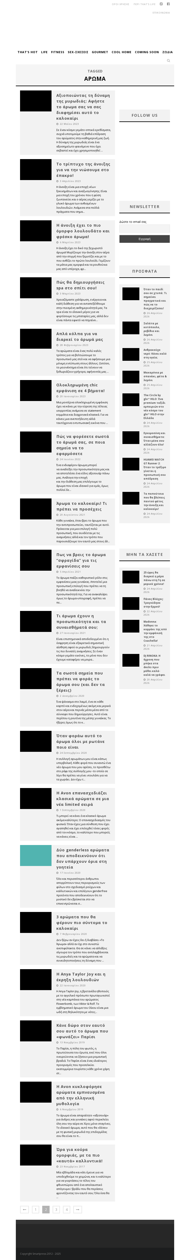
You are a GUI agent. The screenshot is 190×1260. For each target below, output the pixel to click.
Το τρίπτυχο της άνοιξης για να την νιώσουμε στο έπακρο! (83, 169)
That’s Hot (28, 52)
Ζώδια (167, 52)
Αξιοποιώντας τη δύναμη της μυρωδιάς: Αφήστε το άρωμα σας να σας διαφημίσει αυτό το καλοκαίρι (83, 107)
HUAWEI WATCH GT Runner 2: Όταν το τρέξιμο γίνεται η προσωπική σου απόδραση (155, 469)
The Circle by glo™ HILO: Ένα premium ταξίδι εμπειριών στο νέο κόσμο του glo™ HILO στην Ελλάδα (154, 406)
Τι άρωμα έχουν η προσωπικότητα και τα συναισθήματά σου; (81, 621)
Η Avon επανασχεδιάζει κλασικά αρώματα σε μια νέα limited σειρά (82, 798)
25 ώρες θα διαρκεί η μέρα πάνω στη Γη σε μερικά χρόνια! (154, 578)
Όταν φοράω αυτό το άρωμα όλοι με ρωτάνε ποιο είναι (80, 741)
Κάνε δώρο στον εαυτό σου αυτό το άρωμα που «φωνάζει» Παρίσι (82, 1031)
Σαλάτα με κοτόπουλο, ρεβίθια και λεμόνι (152, 329)
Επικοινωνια (161, 12)
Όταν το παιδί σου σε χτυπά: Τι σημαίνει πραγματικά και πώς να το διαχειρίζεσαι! (155, 298)
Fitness (57, 52)
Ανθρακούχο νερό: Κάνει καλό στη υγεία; (155, 353)
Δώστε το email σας (132, 222)
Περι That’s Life (145, 4)
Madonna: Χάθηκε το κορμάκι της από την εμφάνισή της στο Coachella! (155, 631)
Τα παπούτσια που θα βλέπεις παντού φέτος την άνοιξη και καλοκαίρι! (154, 501)
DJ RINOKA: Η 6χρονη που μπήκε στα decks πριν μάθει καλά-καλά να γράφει (154, 665)
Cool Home (122, 52)
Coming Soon (147, 52)
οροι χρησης (120, 4)
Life (44, 52)
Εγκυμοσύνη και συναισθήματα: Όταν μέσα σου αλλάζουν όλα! (154, 438)
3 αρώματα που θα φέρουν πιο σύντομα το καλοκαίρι (81, 922)
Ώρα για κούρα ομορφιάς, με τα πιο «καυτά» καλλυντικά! (79, 1155)
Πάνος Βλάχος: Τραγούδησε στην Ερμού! (154, 602)
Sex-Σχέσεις (78, 52)
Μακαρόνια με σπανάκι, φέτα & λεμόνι (155, 376)
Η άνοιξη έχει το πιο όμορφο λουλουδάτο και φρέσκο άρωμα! (83, 231)
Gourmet (100, 52)
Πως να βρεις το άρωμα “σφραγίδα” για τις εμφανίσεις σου (81, 560)
